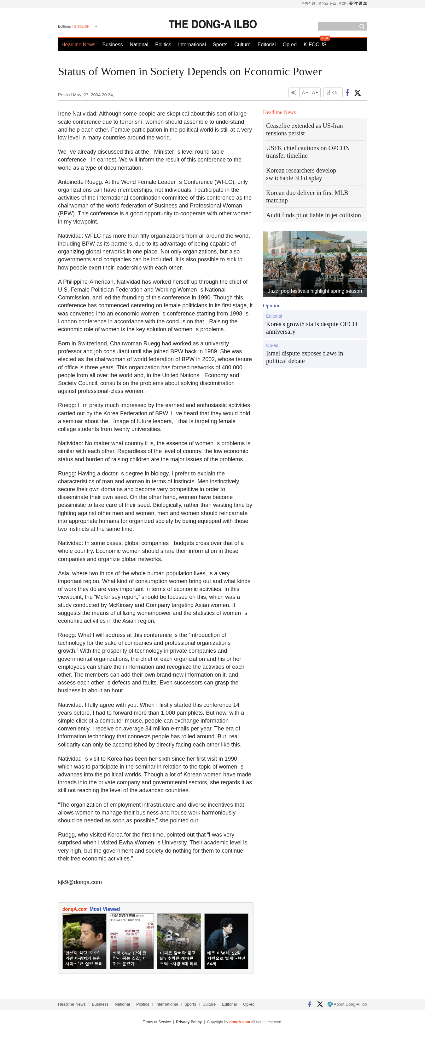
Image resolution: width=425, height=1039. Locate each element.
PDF (342, 3)
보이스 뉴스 (327, 3)
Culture (242, 44)
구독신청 (308, 3)
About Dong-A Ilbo (347, 1004)
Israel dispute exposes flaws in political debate (304, 357)
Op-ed (290, 44)
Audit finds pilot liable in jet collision (313, 215)
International (192, 44)
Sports (220, 44)
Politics (163, 44)
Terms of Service (157, 1022)
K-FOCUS (315, 44)
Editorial (267, 44)
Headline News (78, 44)
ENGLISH (82, 26)
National (139, 44)
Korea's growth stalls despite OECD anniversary (311, 328)
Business (112, 44)
